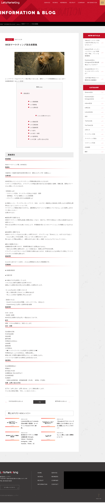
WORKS (55, 4)
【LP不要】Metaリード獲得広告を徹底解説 (92, 83)
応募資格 (34, 124)
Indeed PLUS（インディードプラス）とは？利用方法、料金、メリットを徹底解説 (92, 53)
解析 (86, 163)
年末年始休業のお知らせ (16, 401)
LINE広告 (88, 114)
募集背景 (34, 121)
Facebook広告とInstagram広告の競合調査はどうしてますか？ (92, 64)
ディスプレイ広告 (90, 143)
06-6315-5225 (7, 481)
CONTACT (53, 482)
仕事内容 (34, 107)
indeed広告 (89, 109)
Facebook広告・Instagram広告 (90, 103)
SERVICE (47, 4)
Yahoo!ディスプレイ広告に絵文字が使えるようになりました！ (92, 43)
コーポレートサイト (9, 488)
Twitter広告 (89, 128)
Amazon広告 (89, 96)
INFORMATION (90, 4)
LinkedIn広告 (89, 118)
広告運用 (88, 158)
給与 (32, 130)
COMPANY (80, 4)
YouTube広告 (89, 133)
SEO (86, 123)
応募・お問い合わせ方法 (39, 139)
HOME (2, 24)
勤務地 (33, 104)
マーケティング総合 (91, 148)
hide (41, 87)
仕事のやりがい (44, 115)
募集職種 (34, 101)
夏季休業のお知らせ (61, 401)
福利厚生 (34, 136)
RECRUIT (72, 4)
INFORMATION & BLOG (11, 24)
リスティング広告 (90, 153)
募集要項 (26, 93)
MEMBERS (63, 4)
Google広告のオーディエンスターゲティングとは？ (92, 74)
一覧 (39, 402)
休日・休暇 (35, 133)
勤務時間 (34, 127)
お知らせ (21, 24)
